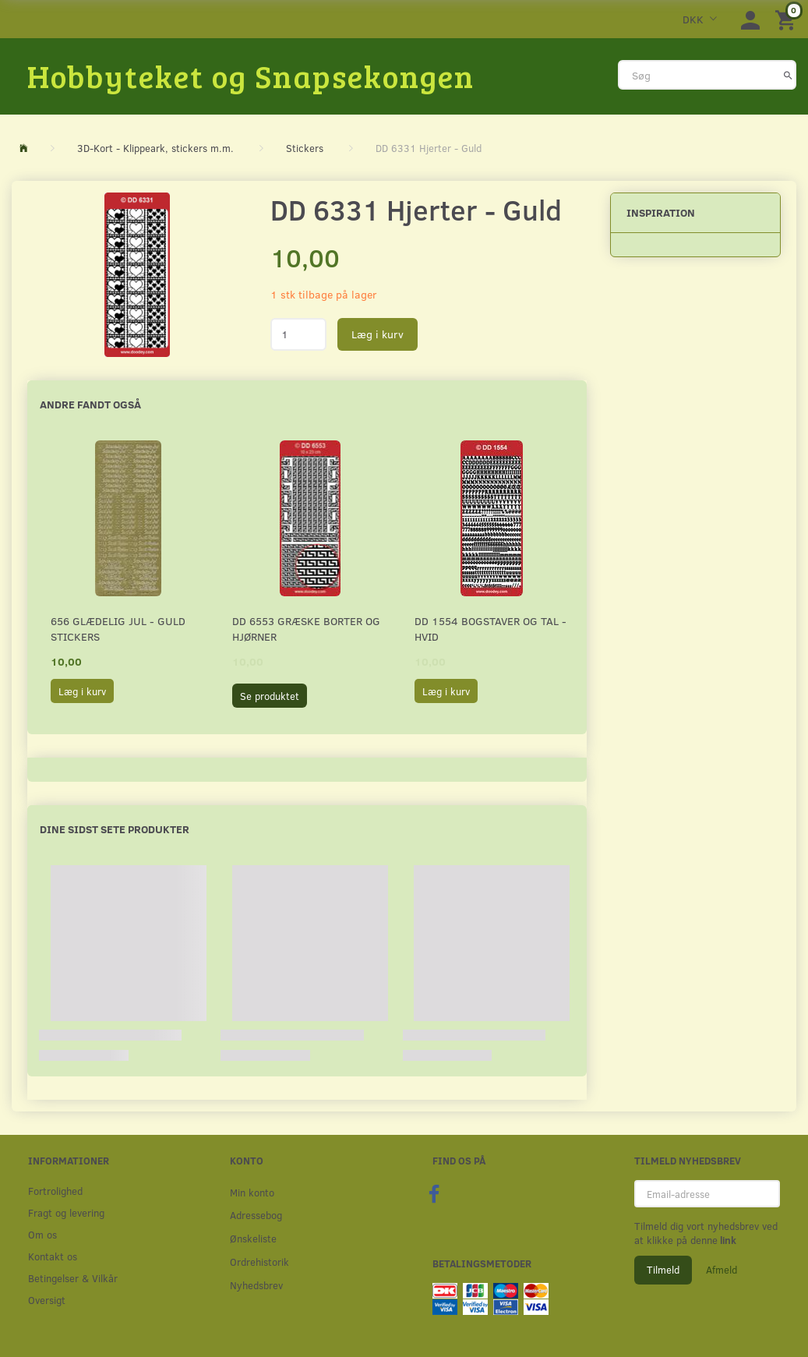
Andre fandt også (90, 404)
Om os (42, 1234)
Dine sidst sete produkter (114, 829)
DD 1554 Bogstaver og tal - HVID (490, 628)
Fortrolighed (55, 1190)
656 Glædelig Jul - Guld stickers (118, 628)
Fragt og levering (66, 1212)
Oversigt (46, 1299)
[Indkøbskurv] (787, 19)
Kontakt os (52, 1256)
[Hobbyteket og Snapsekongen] (251, 76)
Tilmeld (663, 1270)
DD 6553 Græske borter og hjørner (306, 628)
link (727, 1240)
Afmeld (721, 1270)
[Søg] (788, 75)
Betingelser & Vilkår (73, 1278)
